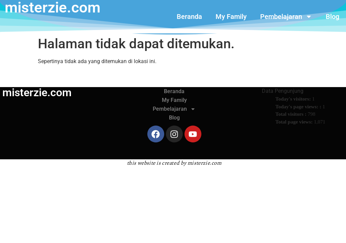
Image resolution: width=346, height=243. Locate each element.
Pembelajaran (286, 16)
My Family (231, 16)
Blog (332, 16)
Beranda (189, 16)
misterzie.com (37, 92)
